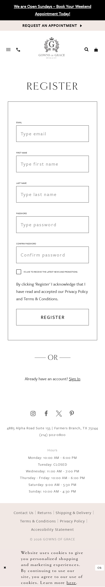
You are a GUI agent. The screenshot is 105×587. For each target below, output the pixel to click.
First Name (21, 152)
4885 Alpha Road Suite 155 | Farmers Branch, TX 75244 (52, 428)
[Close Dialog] (5, 568)
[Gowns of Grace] (52, 48)
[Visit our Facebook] (46, 414)
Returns (45, 513)
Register (53, 317)
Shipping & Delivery (73, 513)
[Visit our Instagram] (33, 414)
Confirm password (26, 243)
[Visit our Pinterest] (72, 414)
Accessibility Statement (52, 529)
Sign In (74, 379)
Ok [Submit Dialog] (99, 568)
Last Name (21, 183)
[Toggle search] (87, 49)
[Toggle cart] (96, 49)
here (71, 583)
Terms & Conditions (38, 521)
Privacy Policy (72, 521)
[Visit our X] (59, 414)
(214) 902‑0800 (52, 435)
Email (19, 122)
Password (21, 213)
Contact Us (24, 513)
